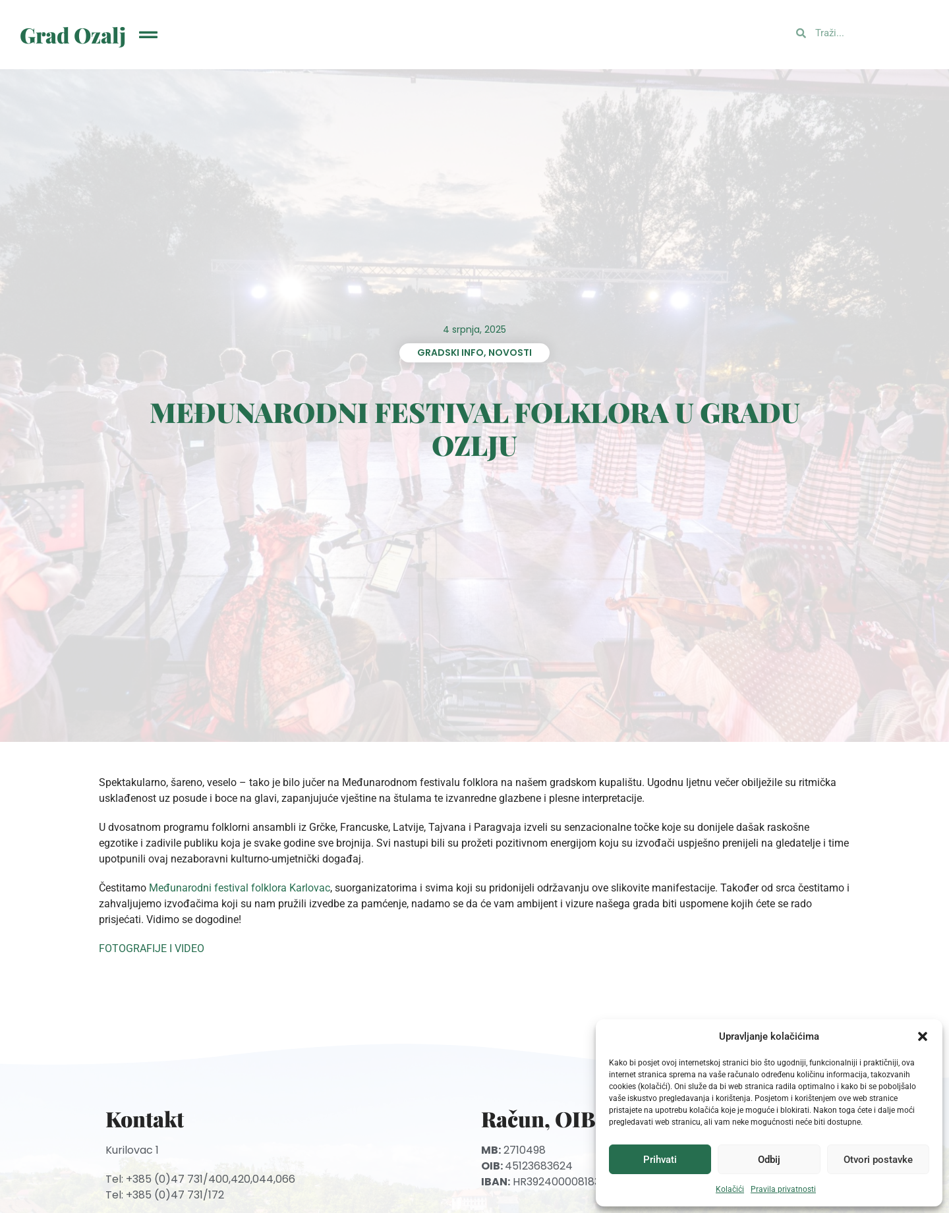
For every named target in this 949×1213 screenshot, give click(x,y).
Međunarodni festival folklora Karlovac (239, 888)
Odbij (769, 1160)
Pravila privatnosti (783, 1189)
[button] (922, 1036)
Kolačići (730, 1189)
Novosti (510, 352)
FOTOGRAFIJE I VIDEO (151, 948)
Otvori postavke (878, 1160)
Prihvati (660, 1160)
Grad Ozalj (73, 34)
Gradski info (450, 352)
